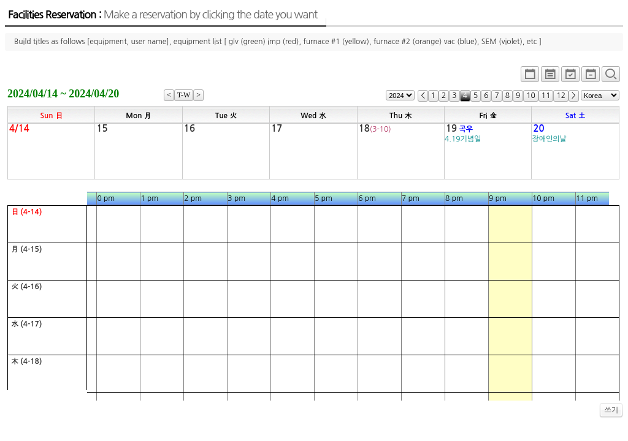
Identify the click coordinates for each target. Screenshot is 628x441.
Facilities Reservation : (162, 14)
